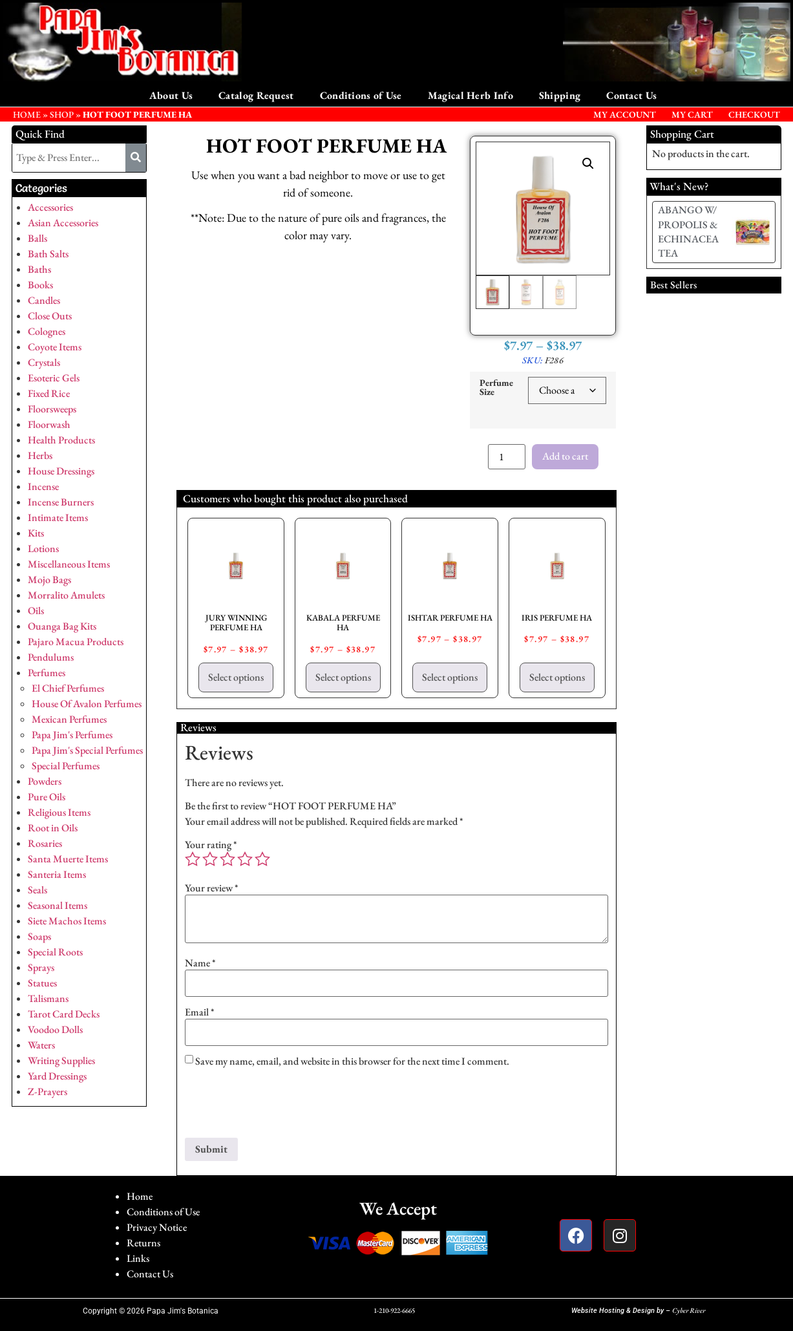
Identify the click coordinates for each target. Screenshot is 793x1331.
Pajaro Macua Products (75, 641)
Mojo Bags (49, 579)
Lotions (43, 548)
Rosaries (45, 843)
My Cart (692, 114)
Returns (143, 1243)
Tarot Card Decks (64, 1014)
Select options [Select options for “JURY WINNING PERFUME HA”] (236, 677)
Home (140, 1196)
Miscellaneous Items (69, 564)
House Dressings (61, 471)
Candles (44, 300)
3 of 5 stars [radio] (227, 859)
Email (200, 1012)
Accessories (50, 207)
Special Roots (55, 952)
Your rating (211, 845)
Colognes (46, 331)
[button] (588, 163)
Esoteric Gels (53, 378)
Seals (37, 890)
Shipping (559, 95)
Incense (43, 486)
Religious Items (59, 812)
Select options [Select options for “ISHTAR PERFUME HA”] (450, 677)
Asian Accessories (63, 222)
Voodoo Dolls (55, 1029)
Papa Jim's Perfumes (72, 734)
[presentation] (283, 1106)
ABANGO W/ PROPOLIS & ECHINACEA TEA (688, 231)
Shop (62, 114)
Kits (36, 533)
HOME (27, 114)
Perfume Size (496, 387)
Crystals (44, 362)
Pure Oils (46, 797)
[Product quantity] (506, 456)
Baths (39, 269)
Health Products (61, 440)
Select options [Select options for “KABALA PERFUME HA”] (343, 677)
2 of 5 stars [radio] (210, 859)
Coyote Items (54, 347)
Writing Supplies (61, 1060)
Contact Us (631, 95)
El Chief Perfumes (68, 688)
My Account (624, 114)
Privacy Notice (157, 1227)
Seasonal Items (57, 905)
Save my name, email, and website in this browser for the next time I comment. (352, 1061)
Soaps (39, 936)
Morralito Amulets (66, 595)
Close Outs (50, 316)
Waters (41, 1045)
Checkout (754, 114)
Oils (36, 610)
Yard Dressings (57, 1076)
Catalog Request (256, 95)
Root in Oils (53, 828)
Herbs (40, 455)
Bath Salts (48, 254)
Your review (211, 888)
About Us (171, 95)
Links (138, 1258)
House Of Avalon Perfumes (87, 703)
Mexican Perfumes (69, 719)
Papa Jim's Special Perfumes (87, 750)
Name (200, 963)
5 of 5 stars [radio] (262, 859)
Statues (42, 983)
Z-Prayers (47, 1091)
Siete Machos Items (67, 921)
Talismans (48, 998)
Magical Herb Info (470, 95)
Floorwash (49, 424)
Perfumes (46, 672)
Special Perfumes (66, 765)
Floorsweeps (52, 409)
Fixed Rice (49, 393)
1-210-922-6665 (394, 1310)
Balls (37, 238)
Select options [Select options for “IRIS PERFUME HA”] (557, 677)
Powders (44, 781)
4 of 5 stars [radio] (245, 859)
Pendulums (51, 657)
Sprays (41, 967)
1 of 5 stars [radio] (192, 859)
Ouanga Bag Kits (62, 626)
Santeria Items (57, 874)
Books (40, 285)
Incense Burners (61, 502)
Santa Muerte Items (68, 859)
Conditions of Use (361, 95)
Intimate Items (58, 517)
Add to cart (565, 456)
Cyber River (688, 1310)
